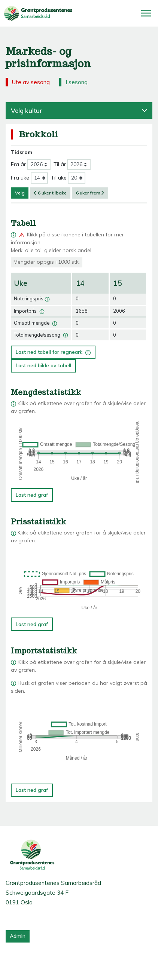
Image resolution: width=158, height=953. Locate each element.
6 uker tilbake (50, 193)
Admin (17, 936)
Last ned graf (32, 494)
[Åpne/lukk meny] (146, 13)
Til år (60, 164)
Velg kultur (79, 110)
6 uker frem (90, 193)
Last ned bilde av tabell (43, 365)
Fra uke (20, 177)
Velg (20, 193)
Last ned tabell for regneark (53, 351)
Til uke (59, 177)
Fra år (18, 164)
